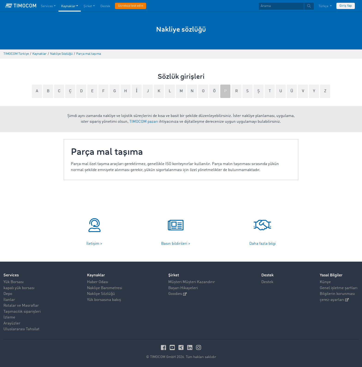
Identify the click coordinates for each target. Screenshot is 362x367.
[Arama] (281, 6)
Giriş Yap (345, 5)
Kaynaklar (96, 275)
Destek (267, 282)
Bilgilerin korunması (337, 294)
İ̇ (136, 91)
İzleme (9, 317)
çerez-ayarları (334, 300)
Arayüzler (11, 323)
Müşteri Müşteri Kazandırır (191, 282)
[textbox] (286, 6)
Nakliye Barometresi (104, 288)
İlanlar (9, 300)
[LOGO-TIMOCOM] (20, 6)
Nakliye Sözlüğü (101, 294)
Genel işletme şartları (338, 288)
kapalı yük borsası (18, 288)
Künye (325, 282)
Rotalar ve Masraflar (21, 306)
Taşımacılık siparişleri (22, 312)
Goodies (177, 294)
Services (11, 275)
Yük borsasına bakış (104, 300)
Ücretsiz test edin (130, 5)
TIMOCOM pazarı (143, 122)
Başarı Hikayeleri (183, 288)
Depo (7, 294)
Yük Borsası (13, 282)
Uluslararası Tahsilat (21, 329)
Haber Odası (97, 282)
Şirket (173, 275)
